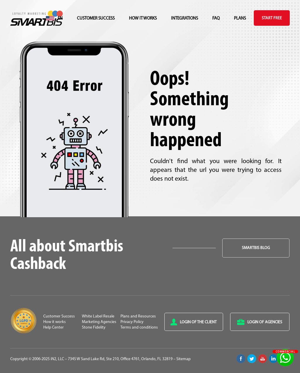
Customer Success (96, 18)
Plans (240, 18)
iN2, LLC (57, 359)
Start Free (272, 18)
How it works (143, 18)
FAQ (216, 18)
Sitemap (183, 359)
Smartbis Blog (256, 248)
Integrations (184, 18)
